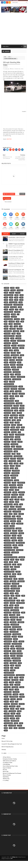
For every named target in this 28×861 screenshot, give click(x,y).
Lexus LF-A (7, 516)
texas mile (7, 679)
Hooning (20, 485)
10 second (20, 290)
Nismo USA (5, 771)
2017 (16, 299)
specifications (8, 639)
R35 (15, 598)
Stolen (6, 653)
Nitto (12, 559)
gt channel (20, 458)
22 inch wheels (8, 304)
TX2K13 (13, 699)
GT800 (6, 468)
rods (6, 615)
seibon (13, 619)
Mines (6, 526)
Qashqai (7, 595)
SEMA (6, 622)
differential (19, 403)
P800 (20, 574)
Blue (20, 357)
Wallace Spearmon (9, 716)
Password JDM (8, 578)
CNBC (6, 391)
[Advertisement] (14, 28)
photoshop (13, 581)
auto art (7, 340)
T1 (12, 667)
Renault (7, 610)
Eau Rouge (7, 420)
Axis (6, 350)
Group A (13, 458)
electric (19, 425)
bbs (19, 352)
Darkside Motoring (9, 400)
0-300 (12, 287)
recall (17, 607)
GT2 (6, 463)
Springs (7, 646)
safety (6, 617)
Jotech (17, 499)
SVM (12, 665)
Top (11, 684)
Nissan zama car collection (11, 557)
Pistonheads (15, 583)
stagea (13, 648)
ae (11, 326)
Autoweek (15, 348)
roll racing (12, 615)
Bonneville (19, 360)
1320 (6, 292)
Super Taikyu (8, 660)
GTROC (6, 475)
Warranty (18, 716)
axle (11, 350)
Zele (16, 728)
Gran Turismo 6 (18, 456)
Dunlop (6, 415)
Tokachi (18, 682)
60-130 (13, 314)
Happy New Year (8, 480)
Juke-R (11, 501)
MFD (13, 523)
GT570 (12, 465)
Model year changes (9, 528)
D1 (21, 396)
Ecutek (17, 422)
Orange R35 (7, 574)
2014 (22, 297)
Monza (14, 530)
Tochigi (11, 682)
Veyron (6, 708)
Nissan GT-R (20, 550)
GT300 (16, 463)
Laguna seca (21, 509)
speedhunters (8, 641)
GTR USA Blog (6, 764)
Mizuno (12, 526)
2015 (6, 299)
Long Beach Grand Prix (10, 518)
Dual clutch (7, 412)
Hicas (14, 482)
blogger (22, 194)
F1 (19, 432)
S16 (18, 615)
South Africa (8, 634)
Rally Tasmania (21, 602)
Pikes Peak (7, 583)
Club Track (14, 388)
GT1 (19, 461)
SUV (20, 663)
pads (6, 576)
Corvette (15, 393)
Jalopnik (14, 497)
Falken (11, 434)
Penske (21, 578)
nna (17, 559)
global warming (8, 451)
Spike (15, 641)
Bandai (16, 350)
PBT (12, 858)
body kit (12, 360)
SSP (13, 646)
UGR (12, 701)
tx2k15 (6, 701)
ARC (19, 333)
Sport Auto (7, 643)
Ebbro (6, 422)
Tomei (6, 684)
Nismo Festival (8, 547)
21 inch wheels (13, 302)
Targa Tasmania (20, 675)
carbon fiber (7, 379)
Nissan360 (22, 557)
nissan (16, 547)
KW (6, 509)
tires (22, 679)
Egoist (13, 425)
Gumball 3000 (14, 475)
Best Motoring (15, 355)
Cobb (12, 391)
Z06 (11, 728)
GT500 (6, 465)
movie (14, 535)
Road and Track (15, 610)
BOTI (19, 362)
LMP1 (19, 516)
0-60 (18, 287)
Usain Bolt (12, 706)
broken (13, 367)
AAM (11, 323)
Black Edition (8, 357)
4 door (11, 309)
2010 (22, 295)
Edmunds (7, 425)
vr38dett (7, 713)
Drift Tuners (14, 408)
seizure (19, 619)
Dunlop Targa (14, 415)
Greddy (6, 458)
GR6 (14, 453)
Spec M (14, 636)
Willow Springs (15, 720)
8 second (14, 316)
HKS (6, 485)
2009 (17, 295)
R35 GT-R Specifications (8, 746)
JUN (17, 501)
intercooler (15, 494)
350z (20, 307)
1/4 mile (13, 290)
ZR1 (6, 730)
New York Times (20, 542)
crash (6, 396)
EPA (18, 427)
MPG (20, 535)
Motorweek (7, 535)
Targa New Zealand (9, 672)
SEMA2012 (21, 622)
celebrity (12, 381)
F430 (6, 434)
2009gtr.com (14, 857)
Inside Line (21, 492)
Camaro (7, 376)
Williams (7, 720)
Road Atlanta (8, 612)
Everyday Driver (14, 429)
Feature (17, 437)
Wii (18, 718)
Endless (7, 427)
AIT (21, 326)
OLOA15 (14, 569)
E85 (16, 417)
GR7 (19, 453)
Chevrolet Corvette (9, 384)
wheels (12, 718)
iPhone (21, 494)
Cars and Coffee (17, 379)
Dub (14, 412)
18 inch (11, 292)
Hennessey (7, 482)
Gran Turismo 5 (8, 456)
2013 (16, 297)
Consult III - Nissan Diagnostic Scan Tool (12, 744)
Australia (18, 338)
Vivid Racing (12, 711)
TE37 (16, 677)
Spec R (20, 636)
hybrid (11, 489)
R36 (18, 600)
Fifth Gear (18, 439)
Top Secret (7, 687)
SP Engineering (17, 634)
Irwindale (7, 497)
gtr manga (7, 473)
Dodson (16, 405)
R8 (23, 600)
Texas (22, 677)
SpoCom (21, 641)
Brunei (19, 367)
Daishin (12, 398)
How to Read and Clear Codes (10, 766)
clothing (7, 388)
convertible (7, 393)
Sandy (22, 617)
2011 (6, 297)
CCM (6, 381)
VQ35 (19, 711)
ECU (12, 422)
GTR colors (7, 470)
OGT (14, 564)
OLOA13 (7, 569)
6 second (7, 314)
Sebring (7, 619)
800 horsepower (8, 319)
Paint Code (12, 576)
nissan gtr (7, 552)
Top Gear (18, 684)
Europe (6, 429)
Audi (13, 338)
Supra (6, 663)
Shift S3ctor (7, 627)
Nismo (21, 545)
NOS (6, 562)
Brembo (13, 364)
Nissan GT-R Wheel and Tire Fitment (12, 773)
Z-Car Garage (12, 725)
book (6, 362)
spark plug (7, 636)
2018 (22, 299)
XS (5, 725)
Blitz (15, 357)
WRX (16, 723)
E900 (21, 417)
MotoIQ (6, 533)
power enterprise (15, 588)
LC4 (11, 513)
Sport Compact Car (17, 643)
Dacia (6, 398)
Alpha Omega (8, 331)
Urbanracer (14, 704)
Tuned (22, 694)
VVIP (19, 713)
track (17, 689)
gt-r (6, 461)
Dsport (22, 410)
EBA (14, 420)
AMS (13, 68)
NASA (20, 540)
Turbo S (22, 696)
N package (7, 540)
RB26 (12, 605)
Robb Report (16, 612)
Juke (6, 501)
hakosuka (7, 477)
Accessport (17, 323)
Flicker (14, 441)
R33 (6, 598)
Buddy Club (7, 369)
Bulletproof (15, 369)
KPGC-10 (19, 506)
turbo (6, 696)
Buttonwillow (8, 372)
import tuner (8, 492)
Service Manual (15, 624)
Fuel (13, 446)
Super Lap (7, 658)
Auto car (13, 340)
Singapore (13, 629)
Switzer (6, 667)
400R (22, 309)
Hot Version (13, 487)
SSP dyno (19, 646)
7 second (7, 316)
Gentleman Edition (19, 449)
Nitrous (6, 559)
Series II (7, 624)
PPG (18, 590)
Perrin (6, 581)
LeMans (21, 513)
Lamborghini (8, 511)
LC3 (6, 513)
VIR (6, 711)
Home (3, 738)
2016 (11, 299)
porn (20, 586)
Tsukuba (16, 694)
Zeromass (22, 728)
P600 (14, 574)
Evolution (7, 432)
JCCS (6, 499)
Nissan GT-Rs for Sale (7, 741)
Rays (6, 605)
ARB (14, 333)
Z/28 (6, 728)
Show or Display (16, 627)
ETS (23, 427)
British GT (20, 364)
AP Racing (7, 333)
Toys (6, 689)
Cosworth (22, 393)
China (21, 386)
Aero (16, 326)
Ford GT (7, 444)
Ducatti (19, 412)
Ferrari (6, 439)
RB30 (17, 605)
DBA (17, 400)
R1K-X (18, 595)
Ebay (19, 420)
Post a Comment (8, 201)
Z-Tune (19, 725)
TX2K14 (19, 699)
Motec (20, 530)
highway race (21, 482)
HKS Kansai (12, 485)
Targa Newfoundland (9, 675)
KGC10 (6, 506)
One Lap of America (9, 571)
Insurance (7, 494)
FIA (12, 439)
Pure (12, 593)
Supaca (13, 655)
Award (22, 348)
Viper (22, 708)
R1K (13, 595)
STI (14, 651)
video (9, 56)
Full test (19, 446)
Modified (19, 528)
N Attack (20, 538)
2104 (21, 302)
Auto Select (7, 343)
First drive (7, 441)
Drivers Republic (8, 410)
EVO (22, 429)
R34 (11, 598)
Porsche (7, 588)
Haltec (13, 477)
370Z (6, 309)
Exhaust (14, 432)
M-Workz (20, 518)
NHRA (15, 545)
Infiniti (15, 492)
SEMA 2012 (13, 622)
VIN (17, 708)
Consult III (18, 391)
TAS (6, 677)
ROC (23, 612)
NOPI (22, 559)
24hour (6, 307)
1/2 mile (7, 290)
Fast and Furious (20, 434)
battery (13, 352)
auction (6, 338)
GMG (16, 451)
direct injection (8, 405)
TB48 (11, 677)
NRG (11, 562)
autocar (14, 345)
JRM (23, 499)
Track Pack (16, 691)
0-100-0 (6, 287)
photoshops (21, 581)
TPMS (11, 689)
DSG (16, 410)
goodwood (7, 453)
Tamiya (6, 670)
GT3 (11, 463)
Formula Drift (14, 444)
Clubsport (22, 388)
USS (19, 706)
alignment (13, 328)
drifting (22, 408)
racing (6, 602)
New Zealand (8, 545)
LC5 (16, 513)
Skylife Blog (6, 776)
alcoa (6, 328)
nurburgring (7, 564)
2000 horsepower (9, 295)
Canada (13, 376)
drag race (7, 408)
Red (22, 607)
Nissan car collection (9, 550)
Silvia (6, 629)
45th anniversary (8, 311)
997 (6, 323)
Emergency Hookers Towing (10, 759)
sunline (6, 655)
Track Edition (8, 691)
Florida (20, 441)
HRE (6, 489)
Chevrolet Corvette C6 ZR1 (11, 386)
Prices (6, 593)
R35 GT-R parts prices (10, 600)
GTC (12, 468)
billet (22, 355)
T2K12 (17, 667)
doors (22, 405)
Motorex (21, 533)
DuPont (22, 415)
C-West (6, 374)
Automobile (21, 345)
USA (6, 706)
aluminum (16, 331)
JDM (12, 499)
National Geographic (9, 542)
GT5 (22, 463)
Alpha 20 (20, 328)
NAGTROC (9, 139)
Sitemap (4, 749)
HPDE (20, 487)
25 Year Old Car (7, 757)
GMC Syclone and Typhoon (9, 760)
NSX (16, 562)
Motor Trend (14, 533)
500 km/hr (17, 311)
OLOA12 (17, 566)
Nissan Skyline (8, 554)
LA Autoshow (13, 509)
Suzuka (6, 665)
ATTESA (18, 336)
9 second (17, 319)
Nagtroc (14, 540)
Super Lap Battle (16, 658)
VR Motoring (6, 778)
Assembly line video (9, 336)
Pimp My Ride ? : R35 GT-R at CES (16, 237)
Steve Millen (7, 651)
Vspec (13, 713)
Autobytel (7, 345)
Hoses (6, 487)
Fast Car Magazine (9, 437)
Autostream (7, 348)
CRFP (12, 396)
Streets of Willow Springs (16, 653)
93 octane (12, 321)
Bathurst (7, 352)
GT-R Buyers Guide (7, 762)
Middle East (20, 523)
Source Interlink (14, 631)
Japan (20, 497)
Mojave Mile (7, 530)
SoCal (6, 631)
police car (14, 586)
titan (6, 682)
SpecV (15, 639)
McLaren (13, 521)
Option (18, 571)
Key (21, 504)
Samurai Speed (14, 617)
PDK (16, 578)
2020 (6, 302)
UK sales (7, 704)
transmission (8, 694)
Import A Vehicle (7, 767)
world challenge (8, 723)
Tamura (12, 670)
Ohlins (6, 566)
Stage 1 (6, 648)
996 (22, 321)
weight (6, 718)
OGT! (20, 564)
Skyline (19, 629)
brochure (7, 367)
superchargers (17, 660)
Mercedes (7, 523)
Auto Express (21, 340)
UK (17, 701)
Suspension (13, 663)
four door (7, 446)
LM (13, 516)
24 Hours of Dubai (18, 304)
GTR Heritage (16, 470)
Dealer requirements (9, 403)
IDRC (17, 489)
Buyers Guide (17, 372)
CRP (17, 396)
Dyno (6, 417)
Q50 (17, 593)
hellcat (16, 480)
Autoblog (15, 343)
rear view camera (8, 607)
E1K (11, 417)
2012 (11, 297)
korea (12, 506)
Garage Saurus (8, 449)
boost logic (13, 362)
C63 (12, 374)
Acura (6, 326)
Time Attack (15, 679)
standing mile (17, 68)
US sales (22, 704)
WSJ (21, 723)
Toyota (22, 687)
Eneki (13, 427)
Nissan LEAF (15, 552)
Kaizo (16, 504)
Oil (11, 566)
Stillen (19, 651)
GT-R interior (12, 461)
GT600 (18, 465)
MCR (19, 521)
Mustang (13, 538)
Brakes (6, 364)
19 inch (18, 292)
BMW (6, 360)
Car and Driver (21, 376)
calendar (18, 374)
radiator (12, 602)
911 (23, 319)
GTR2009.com (16, 473)
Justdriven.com (8, 504)
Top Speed (15, 687)
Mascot (6, 521)
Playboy (7, 586)
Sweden (18, 665)
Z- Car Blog (5, 780)
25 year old (13, 307)
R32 (23, 595)
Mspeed (7, 538)
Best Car (7, 355)
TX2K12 (7, 699)
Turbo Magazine (14, 696)
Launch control (17, 511)
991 (18, 321)
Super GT (20, 655)
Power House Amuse (9, 590)
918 (6, 321)
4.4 (17, 309)
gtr (16, 468)
